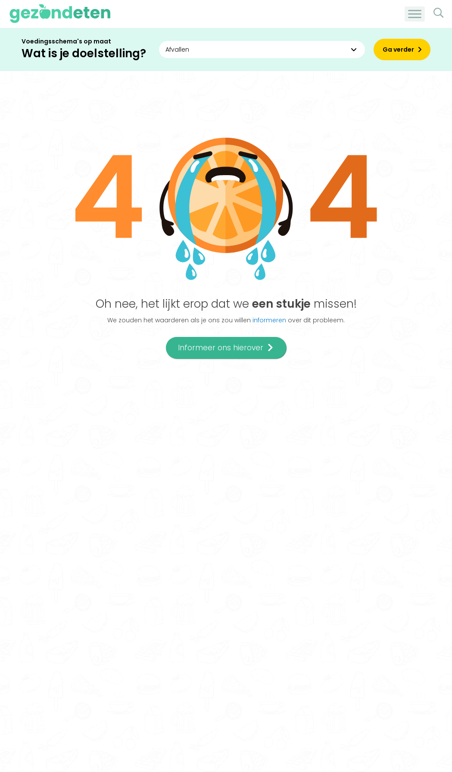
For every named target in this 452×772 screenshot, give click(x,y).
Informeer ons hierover (226, 348)
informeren (269, 320)
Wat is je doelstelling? (84, 53)
